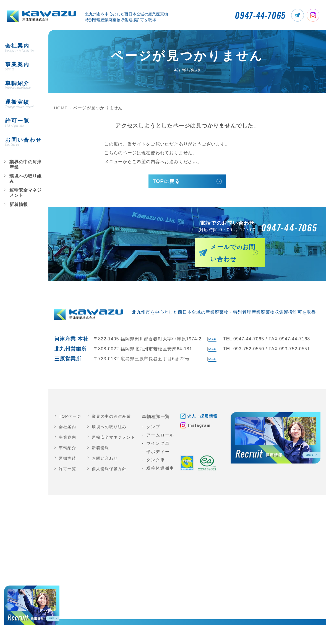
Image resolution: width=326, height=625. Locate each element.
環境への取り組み (21, 149)
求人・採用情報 (209, 406)
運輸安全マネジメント (24, 158)
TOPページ (71, 406)
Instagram (206, 416)
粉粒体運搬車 (165, 458)
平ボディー (162, 441)
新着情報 (14, 168)
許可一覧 (68, 459)
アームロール (165, 425)
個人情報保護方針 (111, 459)
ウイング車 (162, 433)
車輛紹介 (68, 438)
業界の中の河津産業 (23, 140)
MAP (211, 329)
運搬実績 (68, 448)
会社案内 (68, 417)
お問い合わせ (107, 448)
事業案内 (68, 427)
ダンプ (158, 417)
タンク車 (160, 450)
